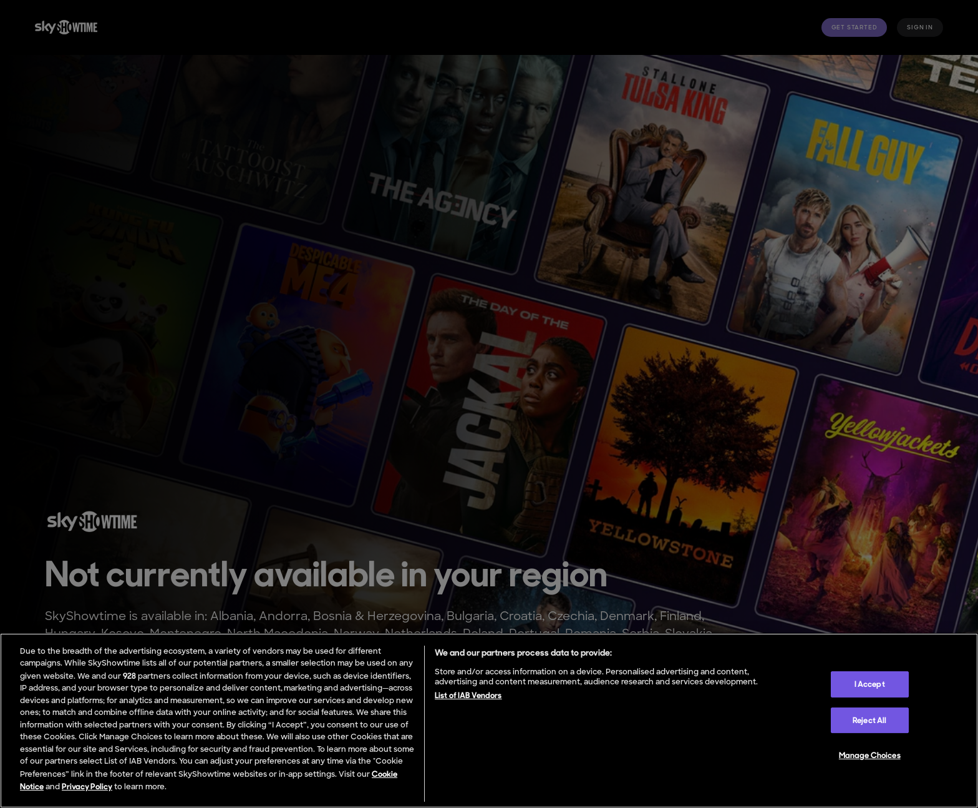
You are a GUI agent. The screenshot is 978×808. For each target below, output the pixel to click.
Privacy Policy (87, 786)
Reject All (869, 720)
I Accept (870, 684)
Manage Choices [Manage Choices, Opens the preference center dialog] (870, 755)
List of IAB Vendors (468, 695)
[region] (489, 720)
